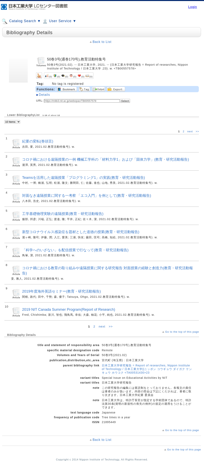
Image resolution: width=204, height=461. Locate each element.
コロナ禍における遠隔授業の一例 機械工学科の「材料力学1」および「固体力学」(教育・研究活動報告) (105, 159)
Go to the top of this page (182, 331)
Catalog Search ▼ (21, 21)
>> (197, 131)
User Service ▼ (59, 21)
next (190, 131)
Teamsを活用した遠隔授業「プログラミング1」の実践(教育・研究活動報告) (83, 177)
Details (44, 94)
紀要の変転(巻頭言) (37, 141)
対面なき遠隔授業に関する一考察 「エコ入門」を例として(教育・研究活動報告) (86, 195)
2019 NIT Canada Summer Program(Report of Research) (68, 309)
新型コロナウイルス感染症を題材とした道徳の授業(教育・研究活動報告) (80, 232)
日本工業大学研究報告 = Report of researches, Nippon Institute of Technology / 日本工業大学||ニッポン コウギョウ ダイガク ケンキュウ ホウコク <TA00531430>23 (147, 369)
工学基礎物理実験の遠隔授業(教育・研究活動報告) (62, 214)
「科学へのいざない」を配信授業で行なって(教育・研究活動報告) (75, 250)
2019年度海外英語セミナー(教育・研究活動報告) (61, 291)
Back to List (102, 42)
